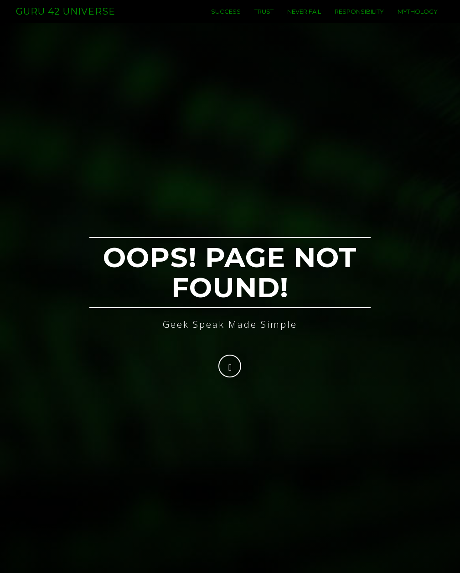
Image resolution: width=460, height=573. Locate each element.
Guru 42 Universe (65, 20)
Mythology (418, 20)
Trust (264, 20)
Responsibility (359, 20)
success (226, 20)
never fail (304, 20)
